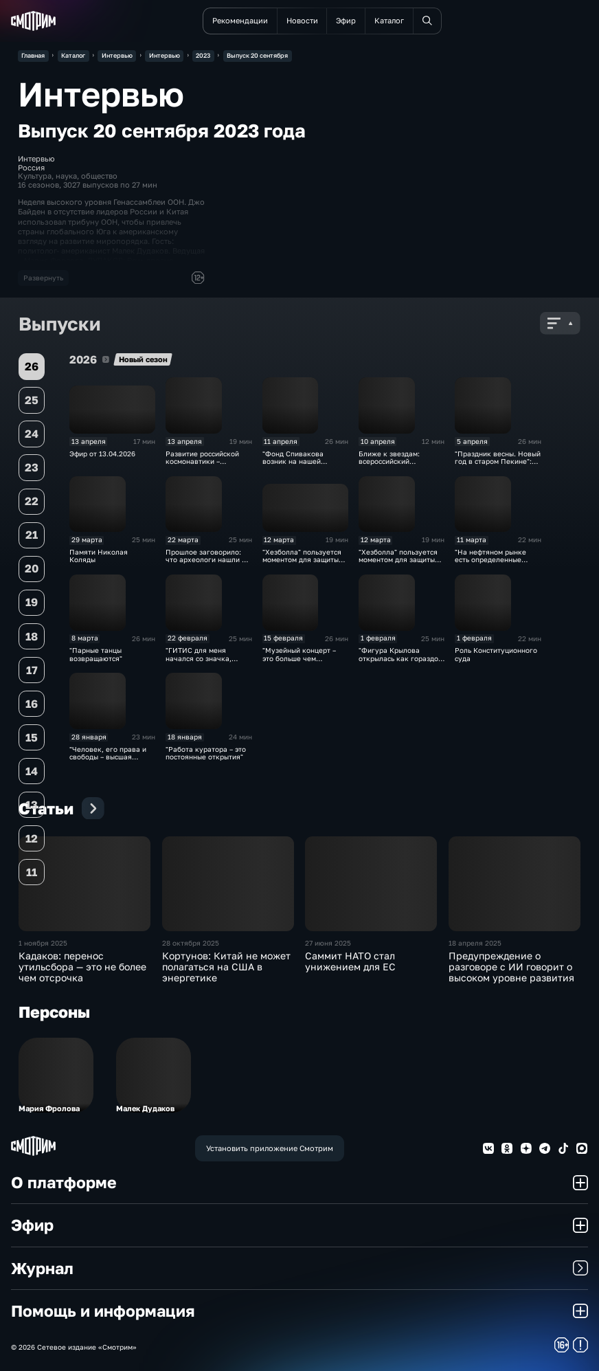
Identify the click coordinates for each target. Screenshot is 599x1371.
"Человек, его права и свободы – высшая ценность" (107, 757)
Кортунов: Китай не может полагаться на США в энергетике (226, 967)
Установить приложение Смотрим (269, 1148)
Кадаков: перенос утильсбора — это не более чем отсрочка (82, 967)
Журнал (299, 1268)
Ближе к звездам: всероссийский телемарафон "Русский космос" (398, 465)
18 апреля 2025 (475, 943)
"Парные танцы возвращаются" (95, 654)
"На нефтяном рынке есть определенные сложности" (490, 560)
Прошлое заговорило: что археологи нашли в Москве (206, 560)
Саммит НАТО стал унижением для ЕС (350, 961)
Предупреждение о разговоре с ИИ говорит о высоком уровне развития (511, 967)
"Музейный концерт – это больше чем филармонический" (299, 658)
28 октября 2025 (190, 943)
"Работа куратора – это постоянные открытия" (206, 753)
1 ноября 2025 (43, 943)
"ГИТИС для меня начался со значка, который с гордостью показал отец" (202, 662)
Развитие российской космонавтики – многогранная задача (203, 461)
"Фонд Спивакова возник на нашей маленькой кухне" (293, 461)
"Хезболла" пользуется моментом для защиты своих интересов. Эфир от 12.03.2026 (302, 563)
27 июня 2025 (328, 943)
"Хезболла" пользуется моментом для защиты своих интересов (398, 560)
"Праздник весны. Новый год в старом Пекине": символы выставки (498, 461)
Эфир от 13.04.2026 (102, 454)
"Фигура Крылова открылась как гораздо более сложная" (398, 658)
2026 (105, 359)
